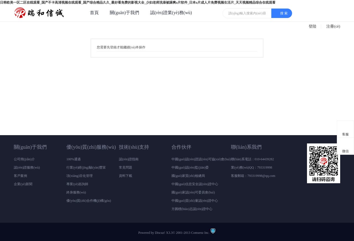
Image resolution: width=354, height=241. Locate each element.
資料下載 (125, 176)
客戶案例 (20, 176)
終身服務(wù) (76, 192)
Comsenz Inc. (200, 233)
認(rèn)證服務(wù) (27, 167)
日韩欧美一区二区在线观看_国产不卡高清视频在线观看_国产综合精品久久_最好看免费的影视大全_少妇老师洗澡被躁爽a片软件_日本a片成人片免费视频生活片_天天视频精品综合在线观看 (137, 2)
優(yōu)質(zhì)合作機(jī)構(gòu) (88, 201)
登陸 (312, 26)
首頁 (94, 12)
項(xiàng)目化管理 (79, 176)
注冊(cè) (333, 26)
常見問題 (125, 167)
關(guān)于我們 (124, 12)
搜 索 (284, 13)
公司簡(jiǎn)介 (24, 159)
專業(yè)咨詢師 (77, 184)
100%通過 (73, 159)
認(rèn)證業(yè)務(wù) (171, 12)
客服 (345, 130)
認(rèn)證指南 (129, 159)
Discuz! (160, 233)
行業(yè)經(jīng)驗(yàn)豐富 (86, 167)
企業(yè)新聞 (23, 184)
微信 (345, 146)
